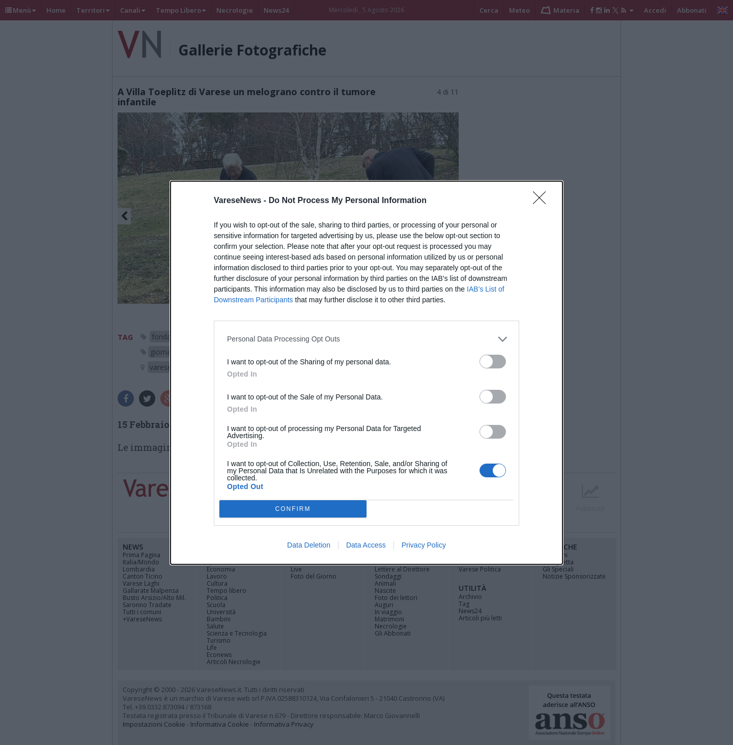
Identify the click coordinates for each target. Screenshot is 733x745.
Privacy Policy (424, 545)
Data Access (366, 545)
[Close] (542, 201)
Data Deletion (308, 545)
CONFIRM (293, 508)
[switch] (493, 361)
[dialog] (366, 372)
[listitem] (366, 339)
